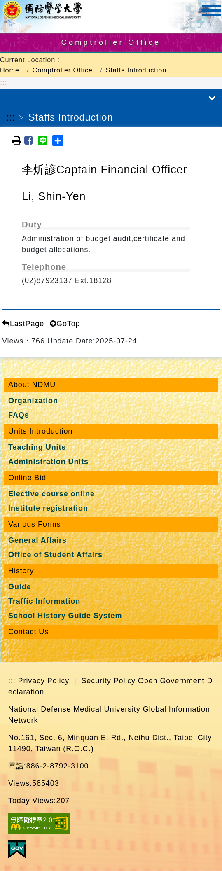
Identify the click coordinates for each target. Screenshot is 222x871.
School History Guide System (65, 616)
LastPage (23, 324)
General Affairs (37, 540)
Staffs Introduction (136, 70)
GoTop (65, 324)
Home (9, 70)
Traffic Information (44, 601)
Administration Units (48, 462)
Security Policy (108, 681)
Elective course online (51, 494)
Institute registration (48, 508)
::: (3, 82)
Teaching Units (37, 447)
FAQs (18, 415)
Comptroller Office (63, 70)
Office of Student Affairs (55, 555)
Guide (19, 587)
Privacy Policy (44, 681)
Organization (33, 401)
